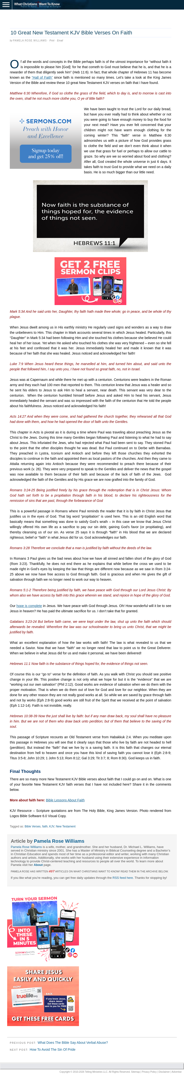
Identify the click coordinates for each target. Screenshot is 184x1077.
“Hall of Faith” (42, 77)
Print (51, 40)
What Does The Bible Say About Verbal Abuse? (73, 1042)
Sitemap (135, 1072)
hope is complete (29, 606)
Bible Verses (33, 826)
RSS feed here (122, 878)
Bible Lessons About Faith (65, 800)
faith (45, 826)
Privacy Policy (149, 1072)
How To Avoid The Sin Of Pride (52, 1049)
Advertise (177, 1072)
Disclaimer (164, 1072)
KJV (51, 826)
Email (60, 40)
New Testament (65, 826)
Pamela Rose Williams (30, 40)
